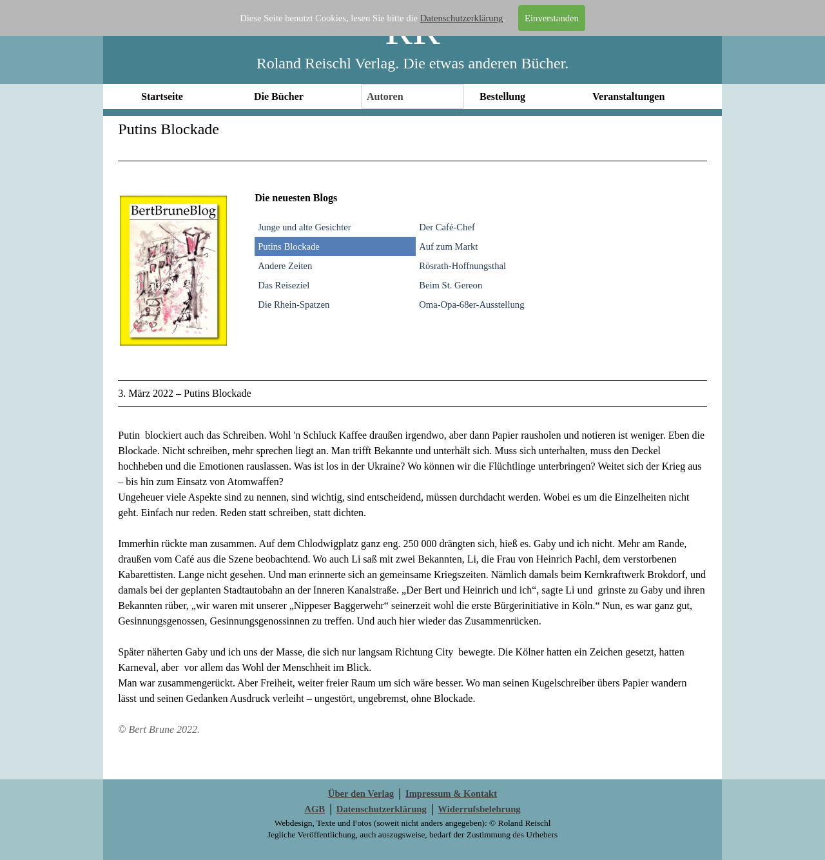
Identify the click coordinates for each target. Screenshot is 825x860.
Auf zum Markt (448, 246)
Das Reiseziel (283, 285)
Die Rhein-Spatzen (293, 304)
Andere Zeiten (285, 266)
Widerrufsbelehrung (479, 809)
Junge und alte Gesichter (304, 227)
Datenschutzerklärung (461, 18)
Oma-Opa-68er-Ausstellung (471, 304)
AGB (314, 809)
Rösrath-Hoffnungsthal (462, 266)
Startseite (162, 96)
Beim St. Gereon (450, 285)
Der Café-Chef (447, 227)
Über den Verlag (361, 793)
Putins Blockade (289, 246)
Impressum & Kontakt (451, 793)
